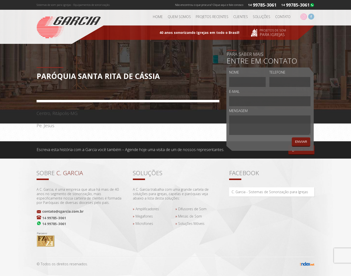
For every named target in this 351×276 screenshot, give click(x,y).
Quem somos (179, 16)
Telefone (277, 72)
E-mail (234, 91)
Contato (283, 16)
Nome (234, 72)
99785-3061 (298, 5)
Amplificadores (147, 209)
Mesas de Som (190, 216)
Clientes (240, 16)
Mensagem (238, 110)
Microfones (144, 223)
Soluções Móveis (191, 223)
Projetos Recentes (212, 16)
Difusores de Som (192, 209)
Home (158, 16)
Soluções (261, 16)
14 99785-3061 (54, 218)
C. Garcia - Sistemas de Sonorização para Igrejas (270, 192)
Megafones (144, 216)
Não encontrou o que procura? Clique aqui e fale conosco (209, 5)
